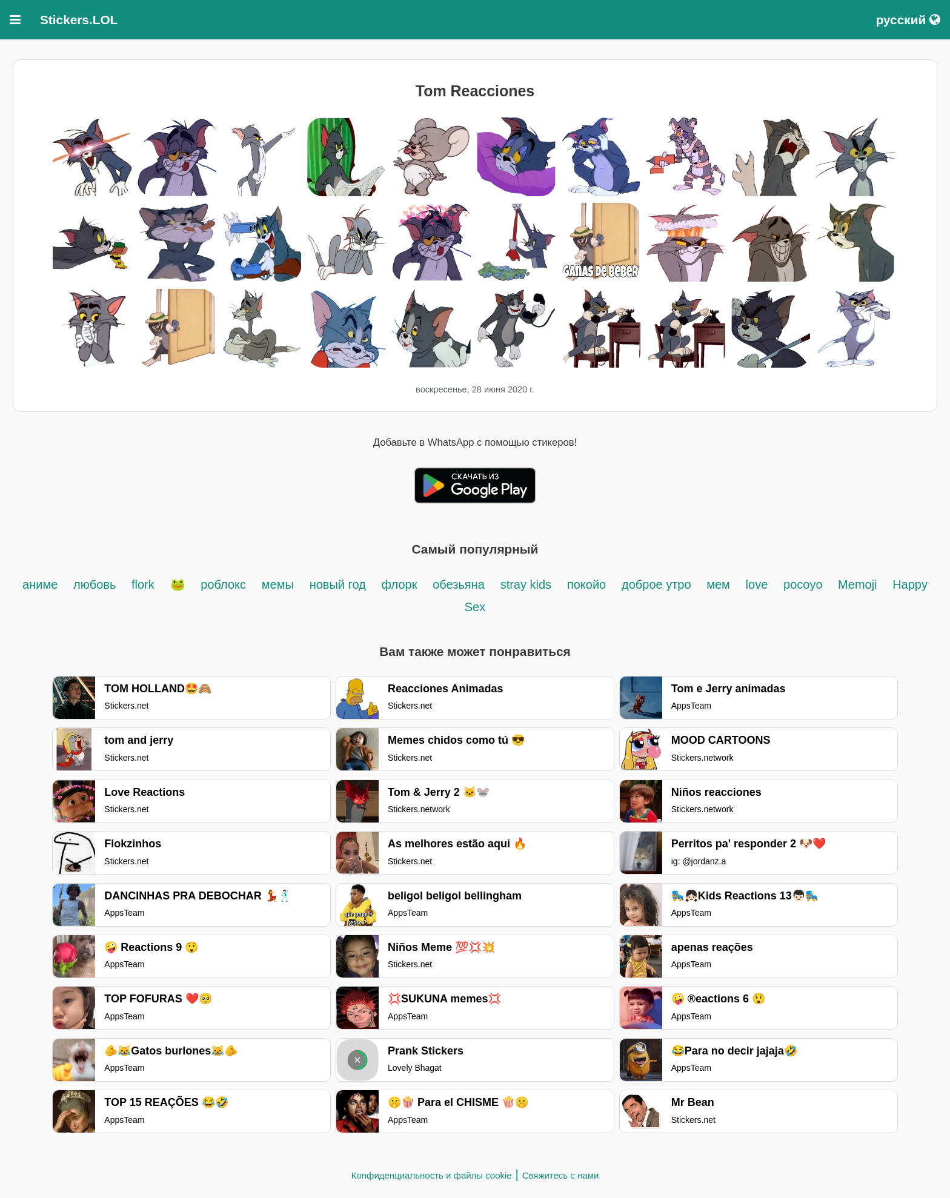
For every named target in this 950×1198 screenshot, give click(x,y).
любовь (96, 584)
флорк (399, 584)
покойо (586, 584)
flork (142, 584)
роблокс (223, 584)
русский (908, 20)
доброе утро (658, 584)
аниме (40, 584)
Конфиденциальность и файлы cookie (431, 1175)
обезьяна (459, 584)
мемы (278, 584)
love (757, 584)
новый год (338, 584)
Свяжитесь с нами (560, 1175)
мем (718, 584)
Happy (910, 584)
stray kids (525, 584)
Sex (475, 607)
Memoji (859, 584)
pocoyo (804, 584)
